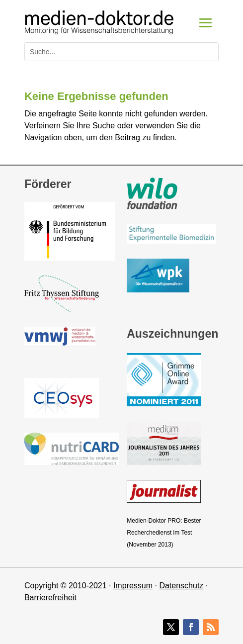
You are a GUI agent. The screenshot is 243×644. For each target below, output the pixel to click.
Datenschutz (181, 585)
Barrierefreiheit (50, 597)
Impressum (133, 585)
